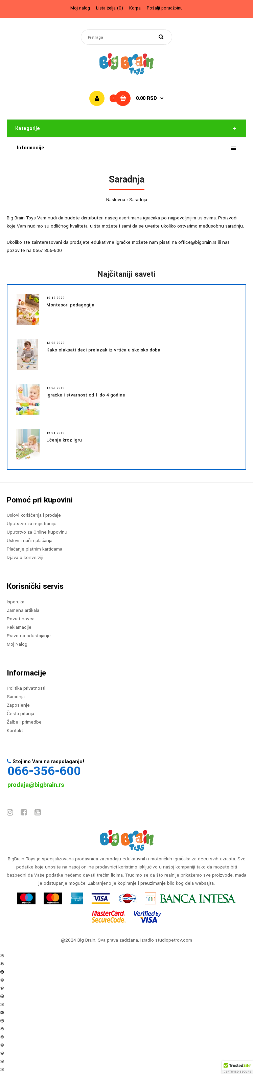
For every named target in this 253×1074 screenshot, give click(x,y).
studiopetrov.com (173, 940)
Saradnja (138, 199)
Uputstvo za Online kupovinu (37, 532)
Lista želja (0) (109, 8)
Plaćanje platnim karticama (34, 549)
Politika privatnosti (26, 688)
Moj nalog (80, 8)
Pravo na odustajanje (29, 635)
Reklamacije (19, 627)
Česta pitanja (20, 713)
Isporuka (15, 602)
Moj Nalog (17, 644)
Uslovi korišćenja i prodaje (34, 515)
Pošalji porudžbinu (165, 8)
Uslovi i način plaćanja (29, 540)
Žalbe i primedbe (24, 722)
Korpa (135, 8)
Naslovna (115, 199)
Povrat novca (20, 619)
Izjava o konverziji (25, 557)
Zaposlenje (18, 705)
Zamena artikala (23, 610)
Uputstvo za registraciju (31, 523)
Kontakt (15, 730)
